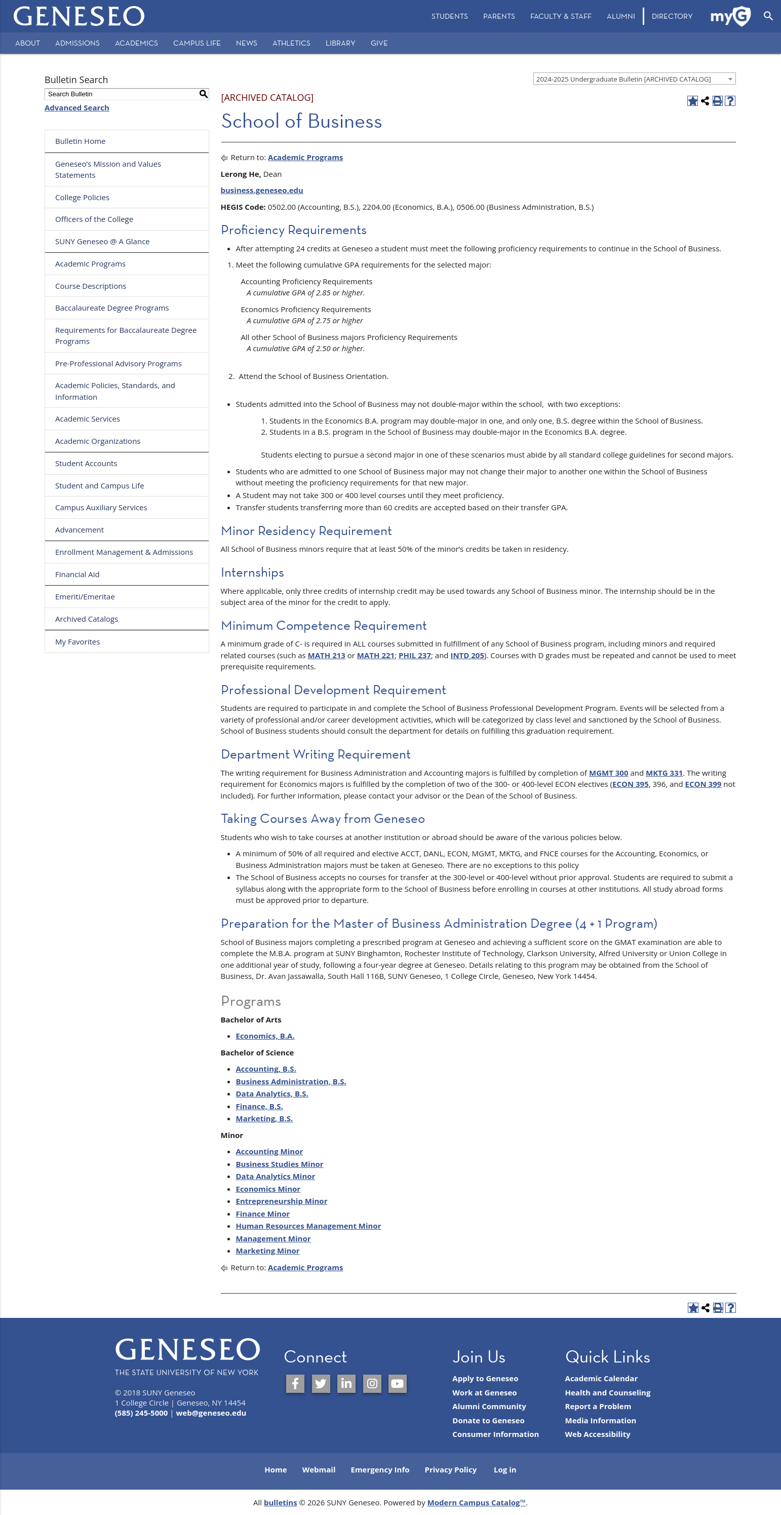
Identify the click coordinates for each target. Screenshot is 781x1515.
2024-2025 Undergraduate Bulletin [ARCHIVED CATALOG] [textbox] (623, 79)
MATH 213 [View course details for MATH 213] (326, 655)
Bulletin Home (80, 141)
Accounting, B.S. (266, 1069)
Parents (499, 16)
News (246, 43)
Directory (672, 16)
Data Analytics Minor (276, 1176)
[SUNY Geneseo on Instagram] (372, 1384)
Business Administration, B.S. (291, 1081)
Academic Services (87, 418)
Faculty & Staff (561, 16)
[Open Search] (768, 16)
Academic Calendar (601, 1378)
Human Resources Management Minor (308, 1226)
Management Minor (273, 1238)
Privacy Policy (451, 1469)
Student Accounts (86, 463)
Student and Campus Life (99, 485)
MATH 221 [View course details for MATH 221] (376, 655)
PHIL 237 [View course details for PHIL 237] (415, 655)
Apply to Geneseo (485, 1378)
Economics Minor (268, 1189)
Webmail (319, 1469)
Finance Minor (263, 1213)
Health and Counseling (608, 1392)
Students (450, 16)
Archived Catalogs (86, 619)
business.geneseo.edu (262, 190)
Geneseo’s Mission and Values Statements (108, 169)
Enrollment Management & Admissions (124, 552)
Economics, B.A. (265, 1036)
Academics (136, 43)
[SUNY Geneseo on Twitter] (321, 1384)
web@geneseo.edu (211, 1413)
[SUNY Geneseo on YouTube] (397, 1384)
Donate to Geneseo (488, 1420)
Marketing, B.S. (264, 1118)
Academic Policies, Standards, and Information (115, 391)
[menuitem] (450, 16)
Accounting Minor (269, 1151)
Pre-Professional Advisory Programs (118, 363)
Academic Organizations (98, 441)
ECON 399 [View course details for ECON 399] (703, 784)
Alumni (621, 16)
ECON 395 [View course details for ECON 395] (630, 784)
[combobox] (634, 78)
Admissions (77, 43)
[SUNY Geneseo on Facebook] (295, 1384)
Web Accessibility (598, 1434)
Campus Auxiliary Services (101, 507)
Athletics (291, 43)
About (27, 43)
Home (275, 1469)
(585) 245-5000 (141, 1413)
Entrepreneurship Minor (282, 1201)
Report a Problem (598, 1406)
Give (379, 43)
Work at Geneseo (484, 1392)
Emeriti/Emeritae (85, 596)
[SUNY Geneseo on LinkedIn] (346, 1384)
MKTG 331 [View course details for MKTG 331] (664, 773)
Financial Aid (77, 574)
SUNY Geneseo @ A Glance (102, 241)
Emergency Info (379, 1469)
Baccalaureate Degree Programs (112, 307)
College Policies (82, 197)
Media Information (601, 1420)
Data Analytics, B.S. (272, 1093)
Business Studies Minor (280, 1164)
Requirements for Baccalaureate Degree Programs (126, 336)
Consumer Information (495, 1434)
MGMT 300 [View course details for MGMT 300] (608, 773)
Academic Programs (90, 263)
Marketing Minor (268, 1250)
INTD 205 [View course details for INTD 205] (467, 655)
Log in (505, 1469)
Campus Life (197, 43)
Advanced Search (77, 107)
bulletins (280, 1502)
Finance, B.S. (259, 1106)
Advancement (79, 529)
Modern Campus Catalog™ (476, 1502)
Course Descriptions (91, 286)
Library (341, 43)
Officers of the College (94, 219)
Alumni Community (489, 1406)
